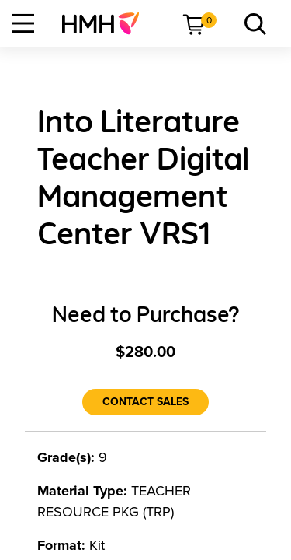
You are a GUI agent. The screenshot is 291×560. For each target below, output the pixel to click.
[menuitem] (106, 23)
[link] (106, 23)
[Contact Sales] (145, 402)
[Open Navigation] (23, 23)
